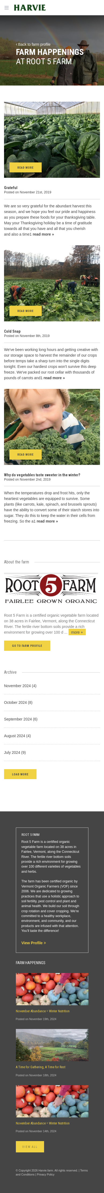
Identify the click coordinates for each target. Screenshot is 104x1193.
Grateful (10, 188)
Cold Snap (12, 331)
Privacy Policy (45, 1174)
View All (30, 1147)
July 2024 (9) (15, 752)
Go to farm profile (27, 646)
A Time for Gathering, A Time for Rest (40, 1067)
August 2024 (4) (17, 736)
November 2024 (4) (20, 686)
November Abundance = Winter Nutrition (43, 1011)
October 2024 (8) (18, 702)
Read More (25, 167)
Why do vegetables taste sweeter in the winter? (42, 475)
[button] (20, 774)
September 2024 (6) (21, 719)
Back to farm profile (33, 44)
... (75, 632)
